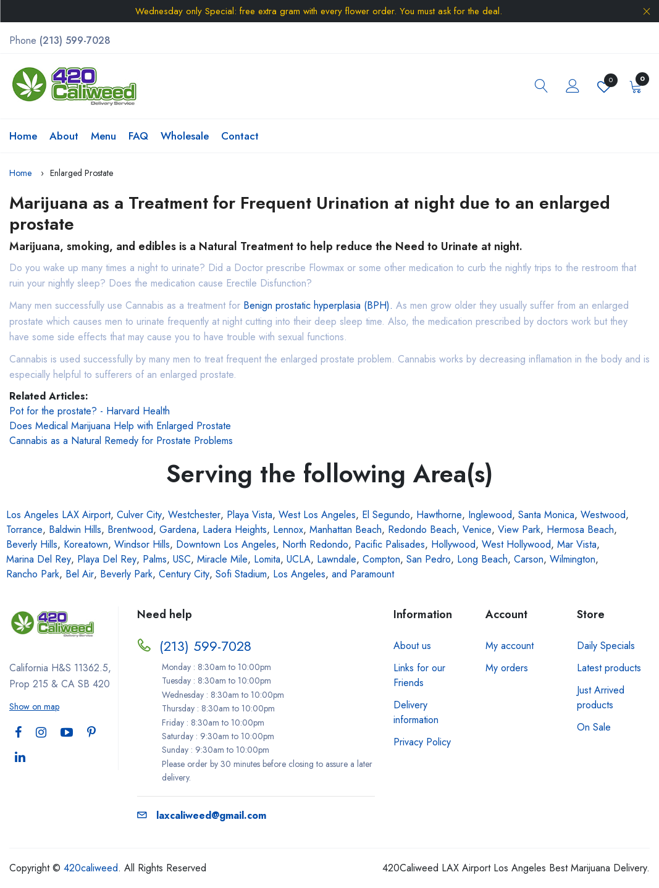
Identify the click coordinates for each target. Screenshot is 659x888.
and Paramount (363, 574)
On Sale (594, 727)
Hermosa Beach (580, 529)
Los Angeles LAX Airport (58, 515)
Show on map (34, 706)
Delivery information (416, 712)
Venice (477, 529)
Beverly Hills (31, 544)
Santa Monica (546, 515)
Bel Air (79, 574)
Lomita (267, 559)
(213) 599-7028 (205, 646)
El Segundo (386, 515)
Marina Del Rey (38, 559)
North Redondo (315, 544)
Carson (529, 559)
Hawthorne (439, 515)
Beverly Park (126, 574)
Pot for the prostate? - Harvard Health (89, 411)
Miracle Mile (222, 559)
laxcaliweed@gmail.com (201, 815)
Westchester (194, 515)
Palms (155, 559)
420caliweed (91, 868)
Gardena (177, 529)
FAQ (138, 135)
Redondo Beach (422, 529)
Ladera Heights (235, 529)
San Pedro (428, 559)
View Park (519, 529)
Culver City (139, 515)
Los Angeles (299, 574)
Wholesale (185, 135)
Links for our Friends (419, 675)
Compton (381, 559)
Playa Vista (249, 515)
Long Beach (482, 559)
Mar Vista (577, 544)
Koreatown (86, 544)
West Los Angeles (317, 515)
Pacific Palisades (390, 544)
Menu (103, 135)
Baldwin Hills (75, 529)
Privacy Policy (422, 742)
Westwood (603, 515)
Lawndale (336, 559)
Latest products (609, 668)
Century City (184, 574)
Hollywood (453, 544)
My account (509, 646)
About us (412, 646)
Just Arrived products (600, 697)
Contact (240, 135)
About (63, 135)
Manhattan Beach (345, 529)
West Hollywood (516, 544)
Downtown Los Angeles (226, 544)
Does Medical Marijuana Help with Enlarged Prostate (120, 426)
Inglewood (490, 515)
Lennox (288, 529)
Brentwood (130, 529)
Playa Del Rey (106, 559)
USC (182, 559)
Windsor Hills (142, 544)
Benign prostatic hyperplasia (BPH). (318, 305)
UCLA (299, 559)
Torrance (24, 529)
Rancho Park (32, 574)
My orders (506, 668)
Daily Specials (606, 646)
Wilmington (572, 559)
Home (23, 135)
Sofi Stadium (241, 574)
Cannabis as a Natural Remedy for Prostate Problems (121, 441)
